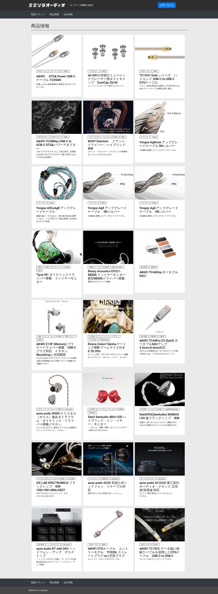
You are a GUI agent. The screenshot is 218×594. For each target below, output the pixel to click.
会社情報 (68, 14)
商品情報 (54, 14)
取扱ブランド (38, 14)
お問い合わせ (167, 5)
